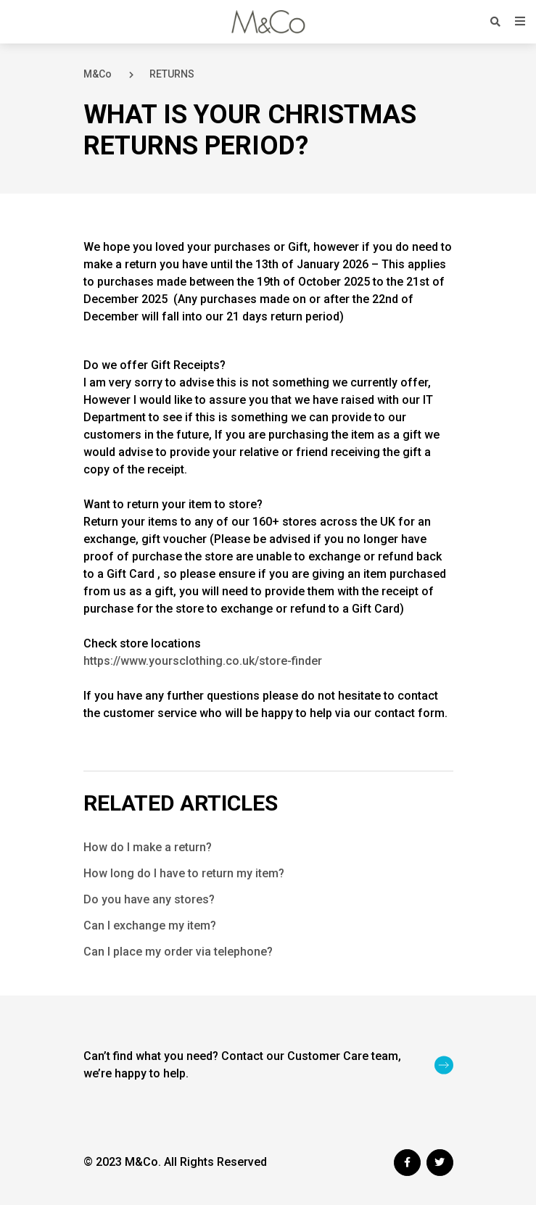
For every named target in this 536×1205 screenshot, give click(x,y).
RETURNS (171, 74)
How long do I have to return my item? (183, 873)
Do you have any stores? (149, 899)
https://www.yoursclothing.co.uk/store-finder (202, 661)
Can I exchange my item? (149, 925)
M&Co (97, 74)
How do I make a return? (147, 847)
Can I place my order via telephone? (178, 951)
